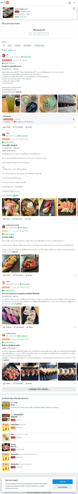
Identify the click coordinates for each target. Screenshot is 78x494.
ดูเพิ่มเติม (19, 93)
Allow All (62, 482)
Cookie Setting (62, 487)
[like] (7, 127)
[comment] (18, 127)
